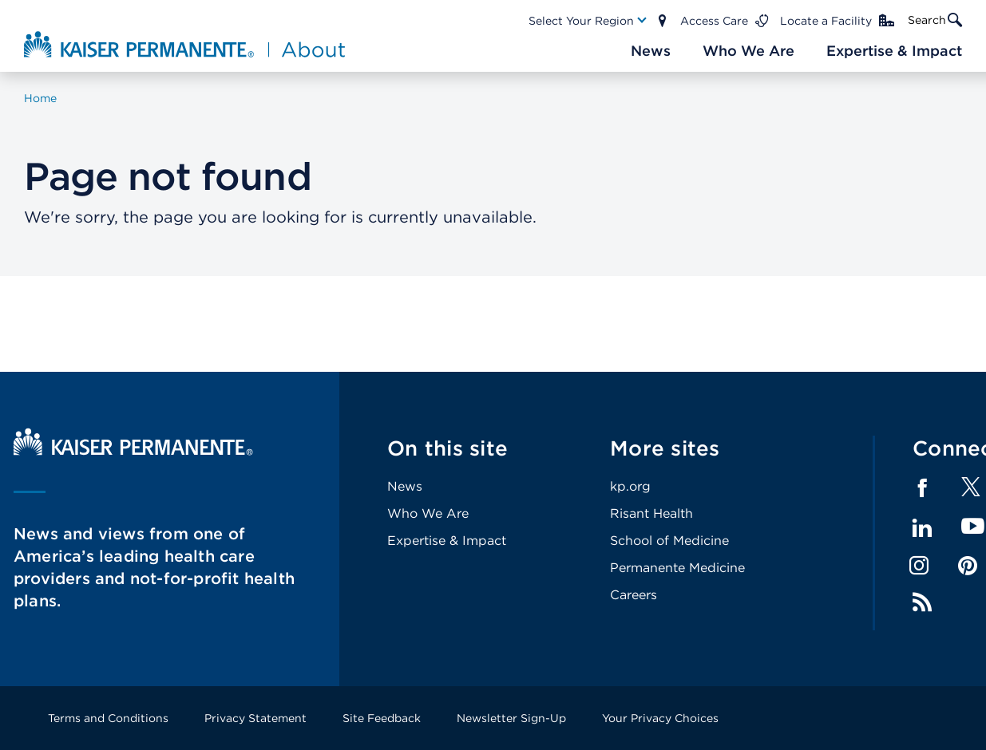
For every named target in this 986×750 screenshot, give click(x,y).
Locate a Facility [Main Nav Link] (826, 20)
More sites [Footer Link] (665, 448)
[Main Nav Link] (588, 21)
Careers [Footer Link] (633, 594)
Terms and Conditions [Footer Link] (108, 718)
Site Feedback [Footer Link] (382, 718)
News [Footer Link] (404, 486)
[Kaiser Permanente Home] (133, 451)
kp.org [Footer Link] (630, 486)
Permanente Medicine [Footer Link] (677, 567)
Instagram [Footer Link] (919, 565)
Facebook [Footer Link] (922, 488)
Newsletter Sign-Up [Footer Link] (511, 718)
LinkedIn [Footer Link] (922, 528)
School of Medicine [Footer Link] (669, 540)
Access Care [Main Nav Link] (714, 20)
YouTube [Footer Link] (972, 527)
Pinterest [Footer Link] (967, 565)
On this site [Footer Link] (447, 448)
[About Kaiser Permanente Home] (186, 44)
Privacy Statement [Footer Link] (255, 718)
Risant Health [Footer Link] (651, 513)
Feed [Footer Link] (922, 602)
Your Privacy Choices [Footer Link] (660, 718)
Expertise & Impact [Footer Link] (446, 540)
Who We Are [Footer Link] (428, 513)
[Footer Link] (970, 491)
